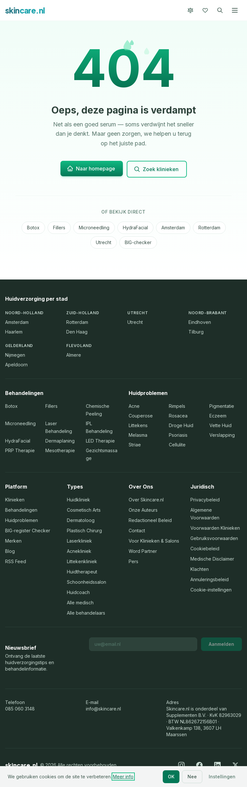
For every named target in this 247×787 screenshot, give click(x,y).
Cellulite (177, 444)
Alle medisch (80, 602)
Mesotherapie (60, 450)
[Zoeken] (220, 10)
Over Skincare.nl (146, 499)
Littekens (138, 425)
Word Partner (143, 551)
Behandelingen (21, 510)
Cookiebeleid (204, 548)
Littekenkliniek (82, 561)
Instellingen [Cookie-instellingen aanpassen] (222, 776)
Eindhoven (199, 322)
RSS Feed (15, 561)
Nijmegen (15, 355)
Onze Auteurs (143, 510)
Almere (73, 355)
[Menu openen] (235, 10)
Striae (135, 444)
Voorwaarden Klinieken (215, 528)
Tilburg (196, 331)
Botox (33, 227)
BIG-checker (138, 242)
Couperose (141, 415)
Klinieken (14, 499)
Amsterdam (173, 227)
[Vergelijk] (190, 10)
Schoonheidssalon (86, 582)
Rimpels (177, 406)
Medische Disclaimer (212, 559)
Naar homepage (91, 168)
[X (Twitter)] (235, 765)
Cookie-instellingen (211, 589)
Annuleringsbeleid (209, 579)
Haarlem (14, 331)
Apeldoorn (16, 364)
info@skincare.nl (103, 708)
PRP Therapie (20, 450)
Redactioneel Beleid (150, 520)
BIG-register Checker (27, 530)
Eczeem (217, 415)
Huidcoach (78, 592)
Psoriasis (178, 435)
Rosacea (178, 415)
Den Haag (76, 331)
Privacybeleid (205, 499)
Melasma (138, 435)
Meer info (123, 776)
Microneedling (94, 227)
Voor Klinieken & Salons (154, 541)
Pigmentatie (221, 406)
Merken (13, 541)
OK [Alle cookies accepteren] (171, 776)
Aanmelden (221, 644)
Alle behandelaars (86, 613)
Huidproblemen (21, 520)
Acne (134, 406)
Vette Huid (220, 425)
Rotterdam (209, 227)
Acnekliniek (79, 551)
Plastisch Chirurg (84, 530)
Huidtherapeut (82, 571)
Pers (133, 561)
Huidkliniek (78, 499)
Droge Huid (181, 425)
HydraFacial (135, 227)
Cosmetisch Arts (84, 510)
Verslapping (222, 435)
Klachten (199, 569)
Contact (137, 530)
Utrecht (103, 242)
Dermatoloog (81, 520)
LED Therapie (100, 441)
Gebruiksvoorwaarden (214, 538)
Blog (10, 551)
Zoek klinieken (156, 169)
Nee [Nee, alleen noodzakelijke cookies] (192, 776)
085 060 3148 (20, 708)
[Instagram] (181, 765)
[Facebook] (199, 765)
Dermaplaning (60, 441)
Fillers (59, 227)
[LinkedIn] (217, 765)
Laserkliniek (79, 541)
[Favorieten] (205, 10)
